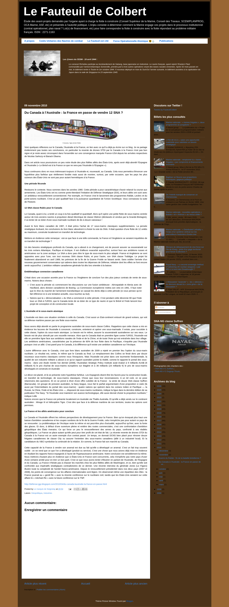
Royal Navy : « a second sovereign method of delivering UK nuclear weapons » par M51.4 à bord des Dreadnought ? (184, 266)
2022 (159, 401)
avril (161, 480)
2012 (159, 440)
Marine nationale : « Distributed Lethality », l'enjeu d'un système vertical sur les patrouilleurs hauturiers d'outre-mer (184, 231)
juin (161, 473)
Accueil (85, 583)
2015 (159, 428)
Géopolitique (36, 493)
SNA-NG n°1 (164, 368)
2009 (159, 489)
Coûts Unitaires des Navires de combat (61, 41)
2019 (159, 413)
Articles (160, 307)
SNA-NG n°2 (167, 371)
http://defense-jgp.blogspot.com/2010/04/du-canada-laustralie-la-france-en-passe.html (66, 484)
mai (161, 477)
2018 (159, 417)
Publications (166, 41)
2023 (159, 397)
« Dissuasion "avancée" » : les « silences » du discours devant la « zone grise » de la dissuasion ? (184, 284)
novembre (164, 455)
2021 (159, 405)
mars (161, 484)
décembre (164, 451)
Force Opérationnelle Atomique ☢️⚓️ (134, 41)
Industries (48, 493)
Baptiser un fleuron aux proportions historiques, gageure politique (181, 178)
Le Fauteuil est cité (98, 41)
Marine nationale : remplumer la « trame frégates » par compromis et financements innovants (184, 162)
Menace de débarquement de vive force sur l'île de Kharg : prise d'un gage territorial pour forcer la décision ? (185, 249)
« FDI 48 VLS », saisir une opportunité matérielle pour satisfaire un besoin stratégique (182, 142)
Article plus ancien (136, 583)
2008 (159, 493)
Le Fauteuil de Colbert (85, 11)
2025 (159, 390)
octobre (162, 469)
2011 (159, 444)
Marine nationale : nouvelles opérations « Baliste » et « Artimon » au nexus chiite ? (184, 213)
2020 (159, 409)
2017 (159, 420)
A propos (29, 41)
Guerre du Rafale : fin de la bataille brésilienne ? (180, 458)
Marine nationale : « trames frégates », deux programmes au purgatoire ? (185, 123)
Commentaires (163, 312)
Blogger (129, 601)
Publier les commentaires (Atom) (51, 589)
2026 (159, 386)
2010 (159, 447)
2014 (159, 432)
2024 (159, 394)
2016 (159, 424)
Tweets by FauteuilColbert (165, 110)
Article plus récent (35, 583)
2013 (159, 436)
